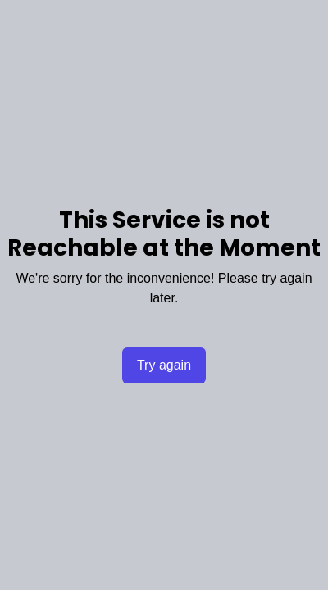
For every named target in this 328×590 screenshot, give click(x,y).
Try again (164, 365)
